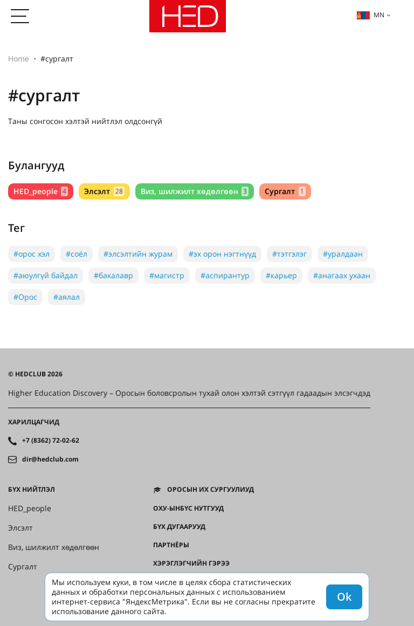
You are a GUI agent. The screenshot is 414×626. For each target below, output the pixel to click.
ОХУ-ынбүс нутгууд (188, 508)
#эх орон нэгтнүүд (222, 254)
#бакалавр (113, 275)
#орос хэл (31, 254)
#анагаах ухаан (341, 275)
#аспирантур (225, 275)
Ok (344, 596)
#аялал (66, 297)
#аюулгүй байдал (45, 275)
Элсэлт (104, 191)
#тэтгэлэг (289, 254)
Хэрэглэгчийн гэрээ (191, 563)
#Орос (25, 297)
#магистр (166, 275)
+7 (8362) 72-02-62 (50, 440)
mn (370, 14)
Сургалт (285, 191)
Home (18, 58)
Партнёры (171, 545)
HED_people (40, 191)
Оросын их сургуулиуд (210, 489)
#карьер (281, 275)
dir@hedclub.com (50, 459)
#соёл (76, 254)
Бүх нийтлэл (31, 489)
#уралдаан (343, 254)
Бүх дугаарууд (179, 526)
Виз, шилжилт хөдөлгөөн (195, 191)
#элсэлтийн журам (138, 254)
